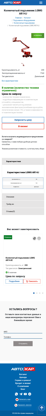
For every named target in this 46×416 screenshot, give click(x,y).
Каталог (23, 374)
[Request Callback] (23, 399)
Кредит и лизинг (23, 383)
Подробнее (14, 281)
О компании (23, 386)
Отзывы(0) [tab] (9, 211)
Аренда (23, 377)
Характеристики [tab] (12, 161)
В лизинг (23, 126)
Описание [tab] (9, 197)
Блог (23, 389)
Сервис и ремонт (23, 380)
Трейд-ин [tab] (9, 204)
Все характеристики (10, 81)
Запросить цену (23, 120)
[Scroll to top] (42, 408)
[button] (33, 293)
